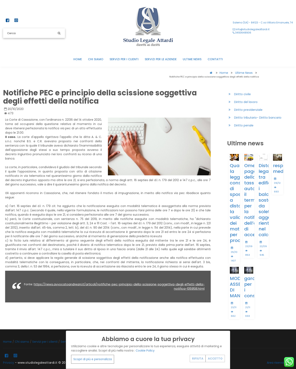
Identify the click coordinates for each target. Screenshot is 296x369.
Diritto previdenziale (244, 110)
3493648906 (242, 32)
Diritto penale (240, 125)
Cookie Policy (145, 350)
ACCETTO (215, 358)
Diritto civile (239, 94)
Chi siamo (95, 59)
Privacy (8, 363)
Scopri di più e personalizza (92, 359)
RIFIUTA (197, 358)
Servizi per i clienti (124, 59)
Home (77, 59)
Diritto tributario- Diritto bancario (254, 118)
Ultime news (192, 59)
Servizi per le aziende (161, 59)
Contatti (215, 59)
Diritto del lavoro (242, 102)
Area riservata (277, 363)
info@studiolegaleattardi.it (251, 29)
